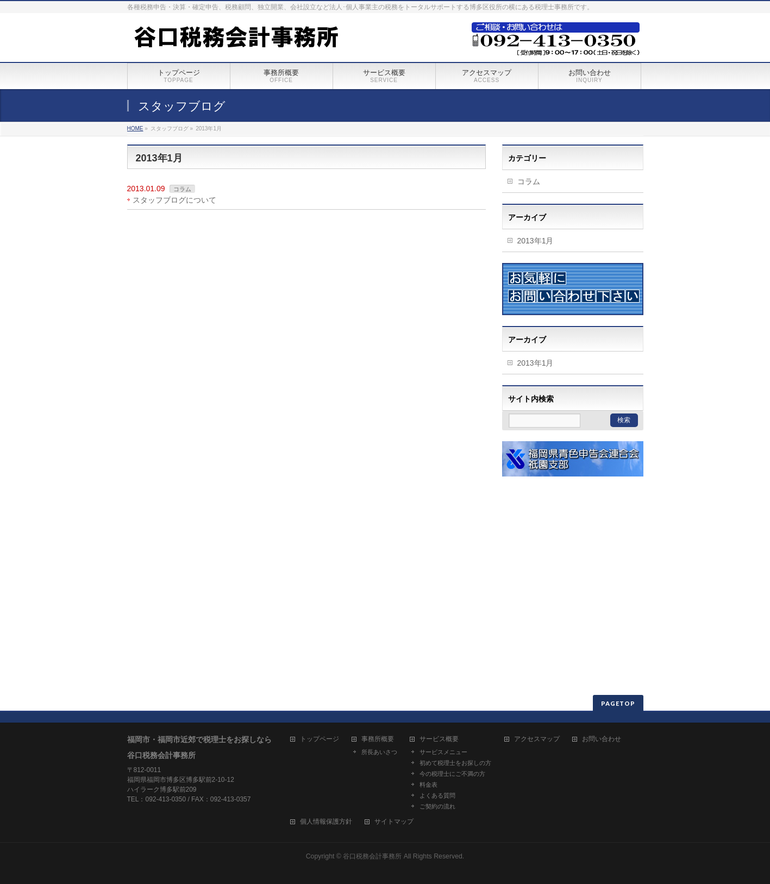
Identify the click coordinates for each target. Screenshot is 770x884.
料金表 (428, 784)
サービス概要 (439, 739)
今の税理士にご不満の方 (452, 773)
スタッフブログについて (174, 200)
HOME (135, 128)
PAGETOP (618, 703)
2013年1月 (535, 240)
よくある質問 (437, 795)
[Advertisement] (570, 555)
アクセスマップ (537, 739)
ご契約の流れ (437, 806)
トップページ (319, 739)
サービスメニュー (443, 752)
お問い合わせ (601, 739)
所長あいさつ (379, 752)
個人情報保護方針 (326, 821)
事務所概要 (377, 739)
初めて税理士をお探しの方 (455, 763)
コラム (182, 189)
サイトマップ (394, 821)
